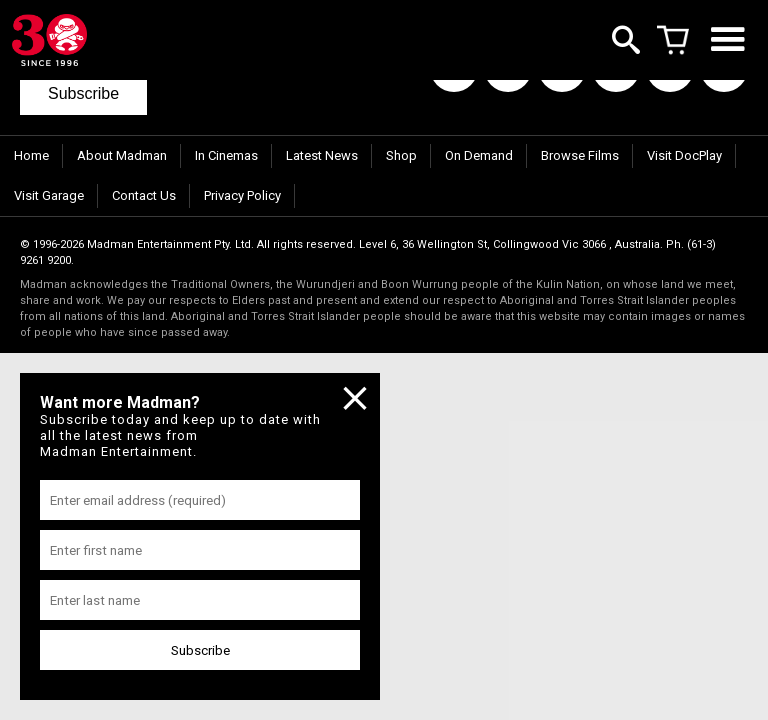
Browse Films (580, 155)
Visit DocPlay (684, 155)
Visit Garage (49, 195)
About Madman (122, 155)
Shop (401, 155)
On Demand (479, 155)
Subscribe (83, 93)
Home (31, 155)
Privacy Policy (242, 195)
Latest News (322, 155)
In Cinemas (226, 155)
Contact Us (144, 195)
